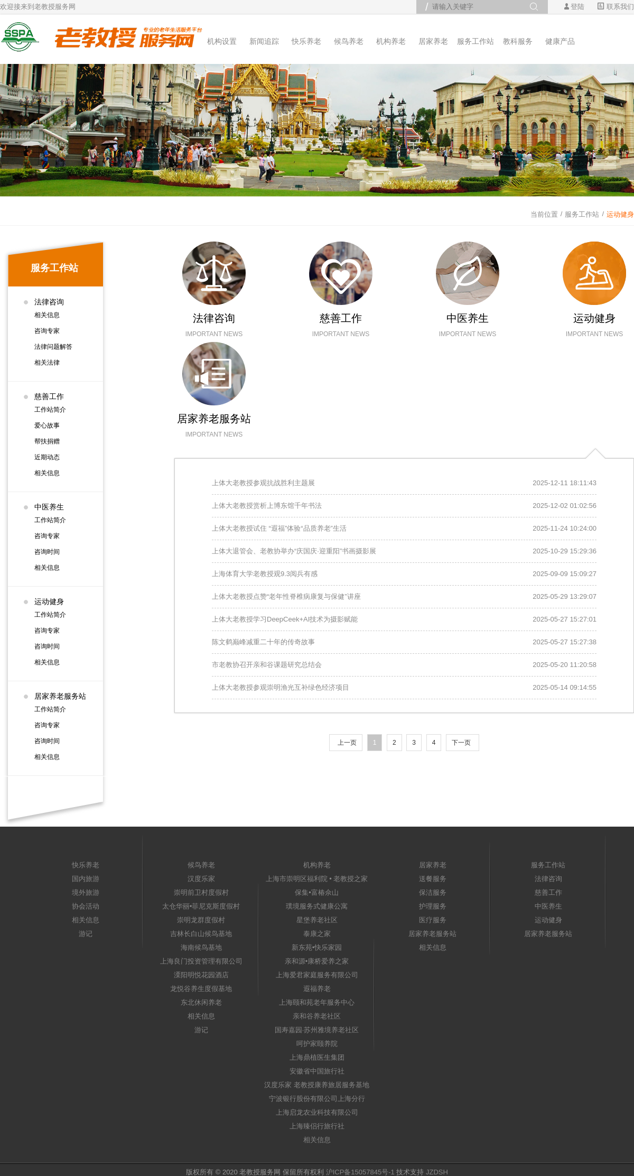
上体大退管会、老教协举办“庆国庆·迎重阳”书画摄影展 (294, 551)
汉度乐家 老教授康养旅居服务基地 (316, 1085)
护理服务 (432, 906)
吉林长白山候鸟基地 (201, 934)
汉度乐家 (201, 879)
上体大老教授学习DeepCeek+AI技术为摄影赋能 (285, 619)
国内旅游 (85, 879)
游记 (85, 934)
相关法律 (47, 362)
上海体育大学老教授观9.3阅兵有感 (265, 574)
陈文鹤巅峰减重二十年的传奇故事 (263, 642)
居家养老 (433, 41)
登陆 (577, 7)
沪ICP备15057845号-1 (360, 1172)
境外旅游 (85, 892)
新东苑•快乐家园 (317, 947)
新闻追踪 (264, 41)
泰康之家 (317, 934)
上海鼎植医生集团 (317, 1057)
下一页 (461, 742)
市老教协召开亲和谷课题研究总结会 (267, 665)
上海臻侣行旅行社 (317, 1126)
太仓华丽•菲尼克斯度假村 (201, 906)
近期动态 (47, 457)
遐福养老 (317, 989)
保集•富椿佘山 (317, 892)
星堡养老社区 (317, 920)
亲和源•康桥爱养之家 (317, 961)
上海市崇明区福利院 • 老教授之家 (317, 879)
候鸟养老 (348, 41)
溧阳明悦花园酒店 (201, 975)
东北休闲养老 (201, 1002)
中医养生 (49, 507)
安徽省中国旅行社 (317, 1071)
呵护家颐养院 (317, 1044)
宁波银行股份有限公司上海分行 (317, 1099)
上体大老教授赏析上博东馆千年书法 (267, 506)
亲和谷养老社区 (317, 1016)
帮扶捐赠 (47, 441)
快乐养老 (306, 41)
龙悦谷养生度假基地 (201, 989)
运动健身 (620, 214)
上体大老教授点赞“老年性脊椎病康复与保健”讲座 (286, 596)
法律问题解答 (53, 346)
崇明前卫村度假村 (201, 892)
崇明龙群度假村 (201, 920)
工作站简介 (50, 409)
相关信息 (47, 315)
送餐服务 (432, 879)
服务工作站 (475, 41)
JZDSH (437, 1172)
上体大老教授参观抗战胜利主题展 (263, 483)
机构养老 (391, 41)
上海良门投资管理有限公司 (201, 961)
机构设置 (222, 41)
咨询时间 (47, 551)
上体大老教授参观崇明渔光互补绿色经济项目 (280, 687)
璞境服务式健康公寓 (317, 906)
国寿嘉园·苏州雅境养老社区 (317, 1030)
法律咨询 (49, 302)
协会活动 (85, 906)
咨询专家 (47, 331)
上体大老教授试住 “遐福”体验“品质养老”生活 (279, 528)
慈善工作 (49, 396)
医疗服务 (432, 920)
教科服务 (518, 41)
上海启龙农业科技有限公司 (317, 1112)
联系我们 (616, 7)
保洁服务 (432, 892)
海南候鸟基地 (201, 947)
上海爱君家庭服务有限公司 (317, 975)
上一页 (347, 742)
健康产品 (560, 41)
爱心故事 (47, 425)
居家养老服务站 (60, 696)
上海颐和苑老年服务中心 (317, 1002)
